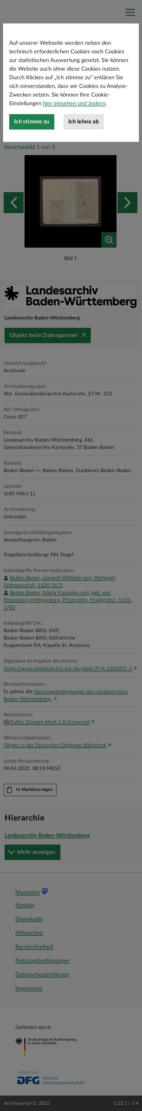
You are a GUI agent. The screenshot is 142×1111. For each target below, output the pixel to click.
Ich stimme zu (31, 139)
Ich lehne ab (83, 139)
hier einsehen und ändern (74, 121)
